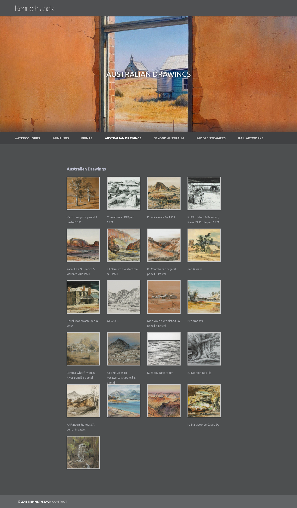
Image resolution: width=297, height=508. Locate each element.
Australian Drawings (123, 138)
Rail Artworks (250, 138)
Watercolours (27, 138)
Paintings (61, 138)
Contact (59, 501)
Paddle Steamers (211, 138)
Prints (86, 138)
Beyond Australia (169, 138)
